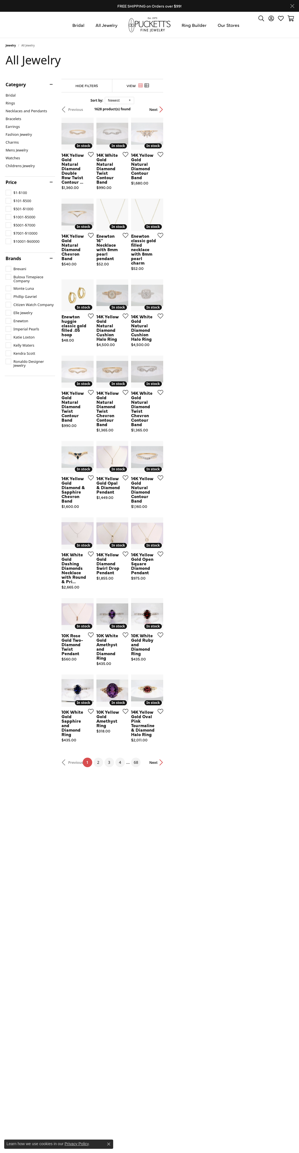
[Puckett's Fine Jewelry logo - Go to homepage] (149, 25)
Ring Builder (194, 25)
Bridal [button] (78, 25)
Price (11, 182)
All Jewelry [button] (106, 25)
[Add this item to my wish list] (132, 197)
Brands (13, 258)
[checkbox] (16, 192)
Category (16, 84)
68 (201, 962)
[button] (261, 18)
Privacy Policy (77, 1144)
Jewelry (11, 45)
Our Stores (228, 25)
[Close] (292, 6)
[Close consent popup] (108, 1144)
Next (283, 109)
